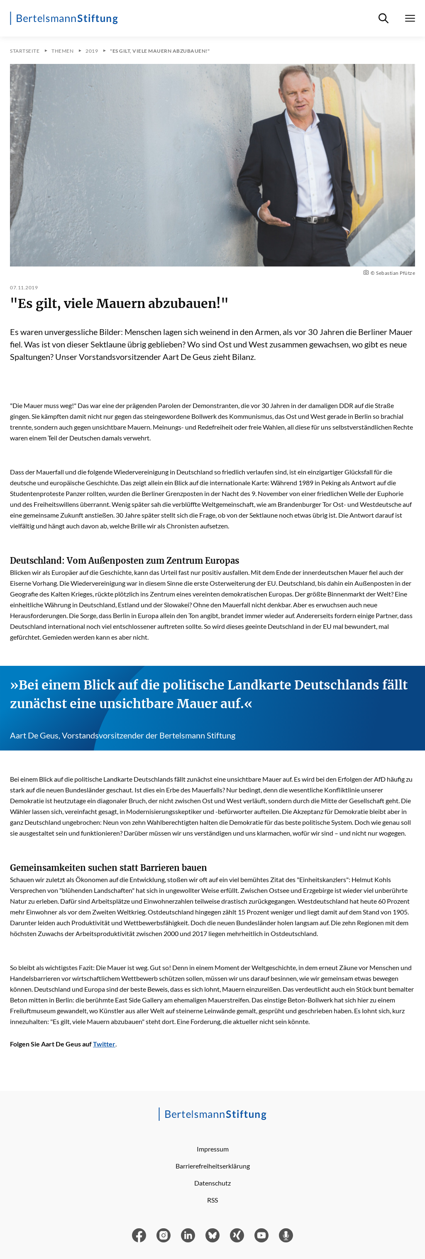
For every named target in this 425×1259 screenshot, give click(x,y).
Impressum (213, 1149)
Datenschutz (212, 1183)
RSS (212, 1200)
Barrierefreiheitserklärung (213, 1166)
